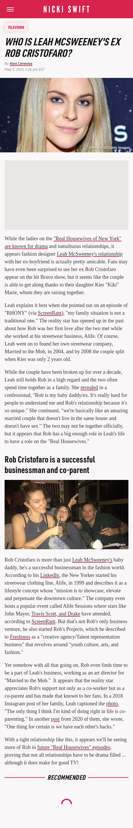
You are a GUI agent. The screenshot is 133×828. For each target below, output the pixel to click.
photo (112, 703)
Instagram (117, 544)
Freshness (20, 637)
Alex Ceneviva (21, 63)
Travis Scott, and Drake (55, 614)
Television (16, 27)
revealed (89, 387)
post (55, 719)
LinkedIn (49, 575)
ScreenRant (50, 313)
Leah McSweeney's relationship (89, 254)
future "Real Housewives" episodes (73, 747)
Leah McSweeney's (92, 560)
